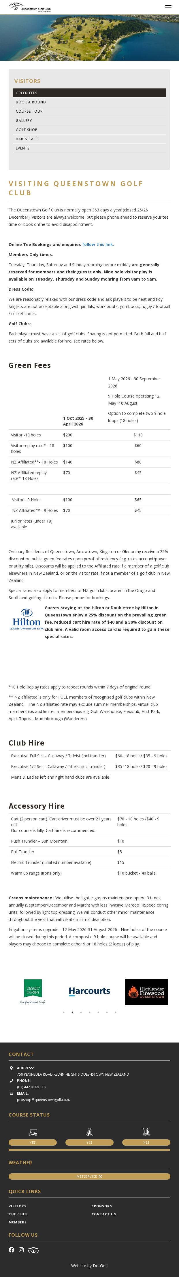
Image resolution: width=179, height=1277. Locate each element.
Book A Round (31, 102)
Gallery (24, 120)
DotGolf (100, 1265)
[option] (89, 37)
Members (18, 1222)
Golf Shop (26, 129)
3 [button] (81, 1012)
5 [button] (98, 1012)
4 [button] (90, 1012)
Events (22, 148)
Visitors (18, 1206)
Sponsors (102, 1206)
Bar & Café (27, 139)
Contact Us (104, 1214)
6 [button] (107, 1012)
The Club (18, 1214)
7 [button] (115, 1012)
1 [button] (64, 1012)
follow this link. (98, 244)
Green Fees (26, 92)
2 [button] (72, 1012)
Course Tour (29, 111)
